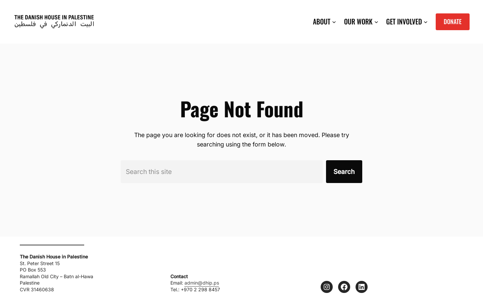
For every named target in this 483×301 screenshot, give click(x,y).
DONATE (453, 21)
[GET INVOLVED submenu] (426, 22)
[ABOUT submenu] (334, 22)
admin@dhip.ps (201, 283)
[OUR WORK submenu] (376, 22)
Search (344, 172)
